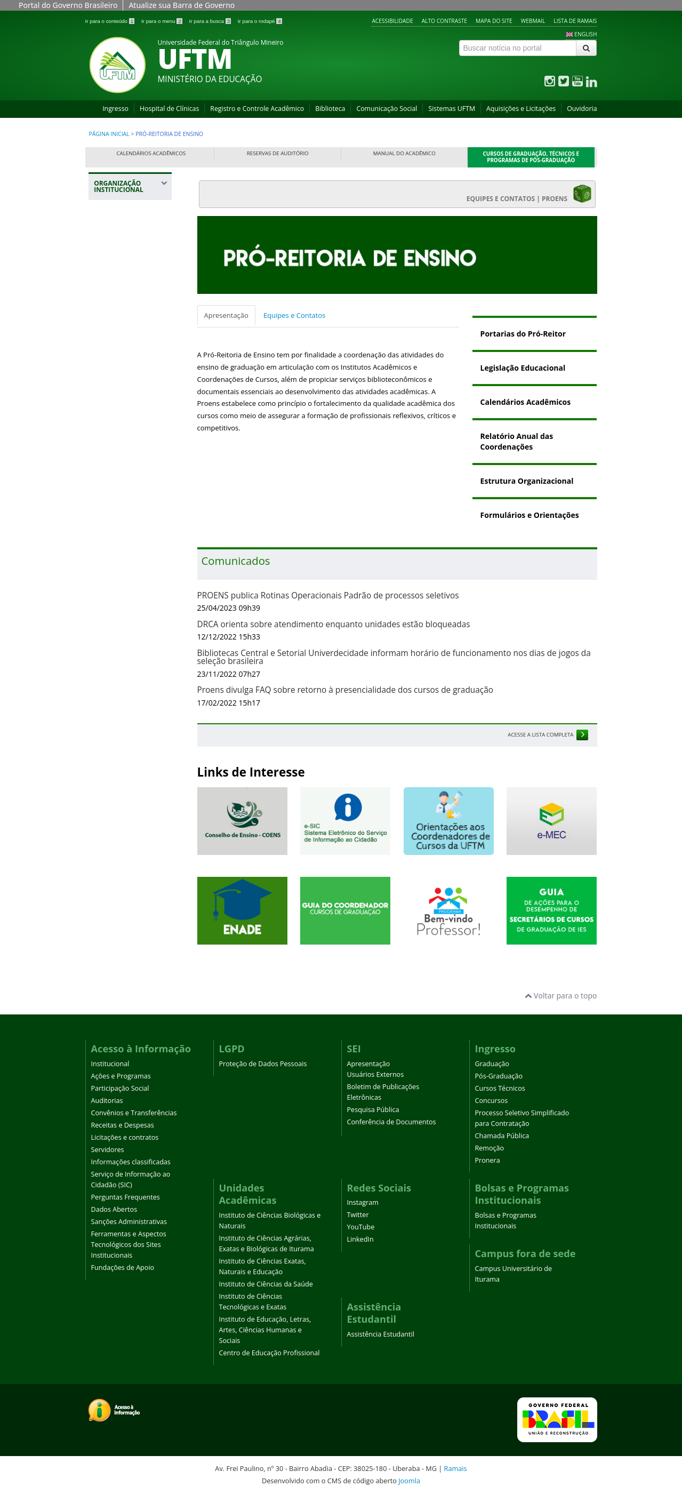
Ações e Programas (121, 1076)
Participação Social (120, 1088)
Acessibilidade (392, 21)
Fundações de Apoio (123, 1267)
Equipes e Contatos (294, 315)
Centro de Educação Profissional (269, 1352)
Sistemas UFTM (451, 108)
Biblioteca (330, 108)
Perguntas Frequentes (125, 1197)
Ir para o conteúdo (110, 21)
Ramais (455, 1468)
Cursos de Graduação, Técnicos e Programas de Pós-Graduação (531, 157)
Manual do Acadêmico (404, 153)
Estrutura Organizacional (527, 481)
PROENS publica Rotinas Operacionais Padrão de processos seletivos (328, 595)
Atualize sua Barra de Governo (182, 5)
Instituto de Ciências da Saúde (266, 1284)
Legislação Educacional (523, 368)
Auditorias (107, 1100)
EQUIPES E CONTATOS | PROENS (529, 193)
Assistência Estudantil (380, 1334)
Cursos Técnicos (500, 1088)
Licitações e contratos (125, 1137)
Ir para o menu (162, 21)
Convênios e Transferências (134, 1112)
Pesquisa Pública (373, 1109)
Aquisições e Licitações (521, 108)
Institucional (110, 1063)
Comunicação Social (386, 108)
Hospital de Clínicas (169, 108)
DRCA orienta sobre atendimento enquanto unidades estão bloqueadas (333, 624)
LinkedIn (360, 1239)
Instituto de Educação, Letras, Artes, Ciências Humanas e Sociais (265, 1330)
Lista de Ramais (575, 21)
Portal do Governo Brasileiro (68, 5)
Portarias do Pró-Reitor (523, 334)
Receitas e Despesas (122, 1125)
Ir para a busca (210, 21)
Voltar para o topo (561, 995)
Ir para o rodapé (260, 21)
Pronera (487, 1160)
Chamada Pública (502, 1135)
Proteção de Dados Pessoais (263, 1063)
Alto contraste (444, 21)
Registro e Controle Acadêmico (257, 108)
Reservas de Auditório (278, 153)
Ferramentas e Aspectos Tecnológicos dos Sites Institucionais (128, 1244)
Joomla (409, 1480)
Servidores (107, 1149)
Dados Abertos (114, 1209)
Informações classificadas (131, 1161)
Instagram (363, 1202)
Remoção (489, 1148)
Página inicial (109, 134)
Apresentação (226, 315)
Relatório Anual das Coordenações (516, 441)
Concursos (491, 1100)
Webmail (533, 21)
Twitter (358, 1214)
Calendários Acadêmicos (151, 153)
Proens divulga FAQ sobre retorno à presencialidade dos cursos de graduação (345, 689)
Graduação (492, 1063)
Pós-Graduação (499, 1076)
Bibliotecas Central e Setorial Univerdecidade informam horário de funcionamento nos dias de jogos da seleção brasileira (394, 657)
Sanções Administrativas (129, 1221)
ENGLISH (585, 34)
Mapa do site (494, 21)
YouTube (361, 1227)
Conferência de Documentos (391, 1121)
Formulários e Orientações (529, 515)
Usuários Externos (375, 1074)
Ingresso (115, 108)
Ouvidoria (582, 108)
